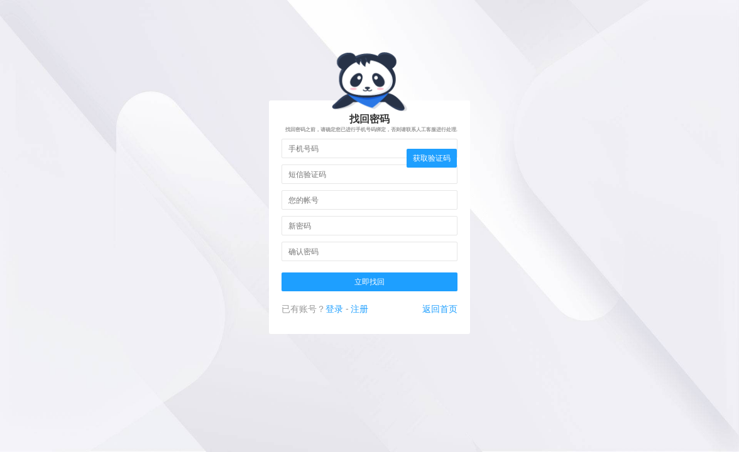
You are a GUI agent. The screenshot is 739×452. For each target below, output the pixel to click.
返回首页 (439, 309)
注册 (359, 309)
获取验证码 (432, 158)
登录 (334, 309)
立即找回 (369, 281)
